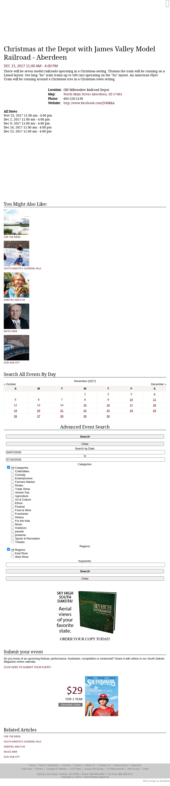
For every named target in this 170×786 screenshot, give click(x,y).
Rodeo (19, 485)
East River (21, 553)
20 (38, 410)
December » (158, 384)
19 (15, 410)
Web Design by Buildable (156, 781)
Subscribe (26, 768)
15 (85, 405)
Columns (66, 765)
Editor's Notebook (48, 765)
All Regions (18, 549)
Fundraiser (21, 513)
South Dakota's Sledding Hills (22, 268)
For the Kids (22, 520)
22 (85, 410)
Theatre (20, 542)
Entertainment (23, 478)
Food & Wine (23, 510)
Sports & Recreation (27, 538)
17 (131, 405)
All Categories (19, 467)
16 (108, 405)
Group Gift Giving (93, 768)
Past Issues (133, 768)
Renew (39, 768)
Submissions (121, 765)
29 (85, 416)
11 (154, 399)
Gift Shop (76, 768)
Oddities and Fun (14, 299)
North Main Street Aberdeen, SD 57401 (93, 94)
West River (22, 556)
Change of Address (56, 768)
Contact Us (104, 765)
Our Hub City (12, 362)
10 (131, 399)
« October (10, 384)
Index (146, 768)
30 (108, 416)
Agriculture (21, 496)
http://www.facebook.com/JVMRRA (89, 103)
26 (15, 416)
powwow (20, 535)
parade (19, 531)
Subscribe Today (70, 704)
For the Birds (12, 237)
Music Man (10, 331)
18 (154, 405)
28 (61, 416)
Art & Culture (23, 499)
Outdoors (21, 528)
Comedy (20, 474)
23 (108, 410)
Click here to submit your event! (27, 667)
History (19, 517)
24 (131, 410)
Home (32, 765)
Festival (20, 506)
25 (154, 410)
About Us (90, 765)
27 (38, 416)
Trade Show (22, 489)
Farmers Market (25, 482)
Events (78, 765)
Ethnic (19, 503)
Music (18, 524)
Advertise (136, 765)
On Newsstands (115, 768)
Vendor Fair (22, 492)
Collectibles (22, 471)
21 (61, 410)
